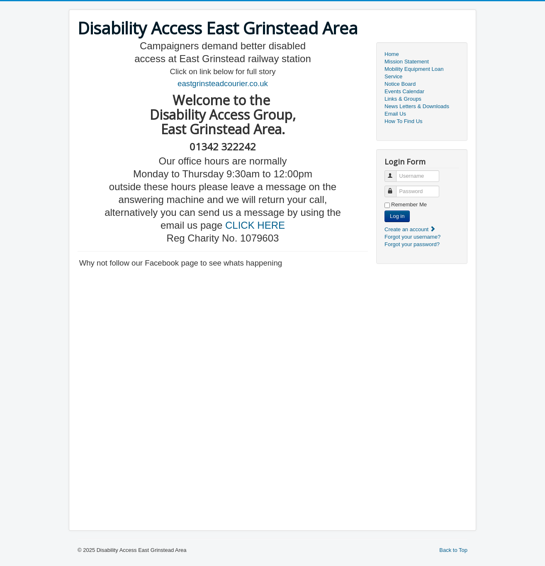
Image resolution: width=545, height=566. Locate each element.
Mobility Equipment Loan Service (413, 73)
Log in (397, 216)
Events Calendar (404, 91)
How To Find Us (403, 121)
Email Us (395, 114)
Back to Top (453, 550)
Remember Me (409, 204)
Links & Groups (402, 99)
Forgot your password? (412, 244)
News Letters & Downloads (416, 106)
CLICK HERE (255, 225)
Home (391, 54)
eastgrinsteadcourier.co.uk (223, 83)
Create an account (410, 229)
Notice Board (400, 84)
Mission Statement (406, 61)
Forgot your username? (412, 237)
